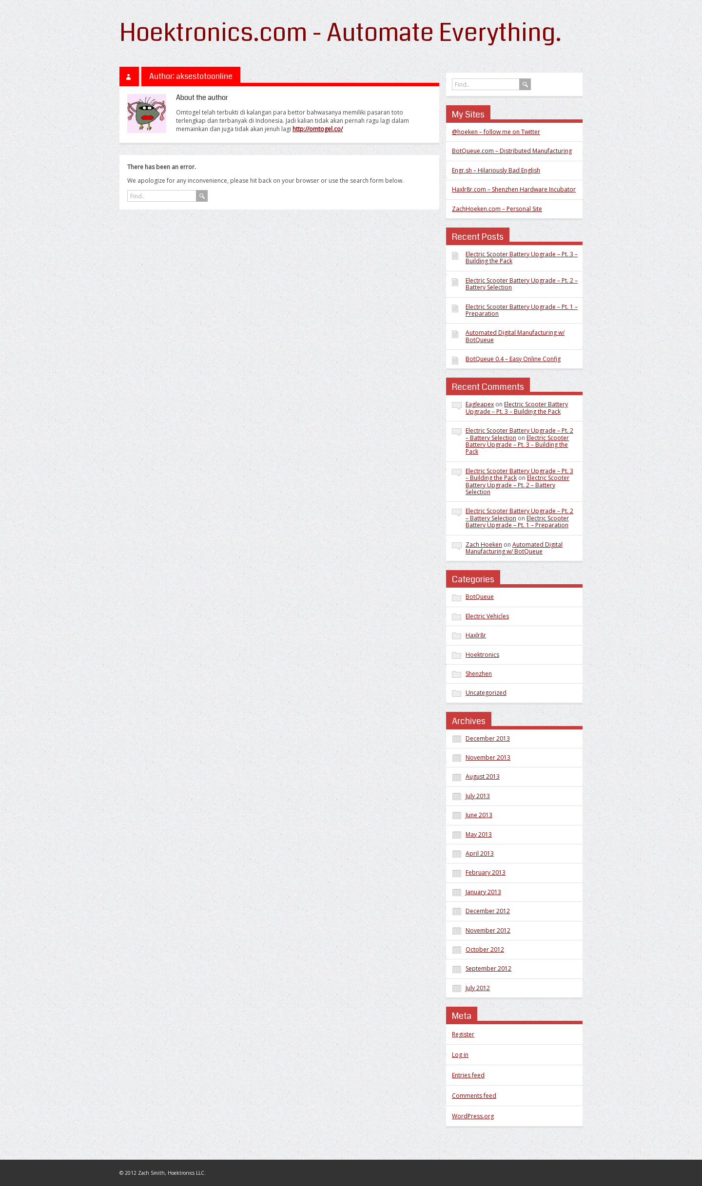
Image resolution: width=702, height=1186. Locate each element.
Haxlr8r (476, 635)
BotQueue (480, 597)
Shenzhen (479, 674)
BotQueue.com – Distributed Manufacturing (512, 151)
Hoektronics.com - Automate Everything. (340, 33)
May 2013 (479, 834)
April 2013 (480, 853)
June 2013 (479, 815)
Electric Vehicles (487, 616)
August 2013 (483, 776)
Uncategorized (486, 693)
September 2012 (488, 968)
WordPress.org (473, 1116)
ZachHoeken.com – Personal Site (497, 209)
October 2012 (485, 949)
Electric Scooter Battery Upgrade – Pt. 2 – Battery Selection (522, 283)
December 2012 (488, 911)
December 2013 (488, 738)
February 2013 (486, 872)
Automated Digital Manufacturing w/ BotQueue (515, 336)
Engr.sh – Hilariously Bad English (496, 170)
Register (463, 1034)
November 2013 (488, 757)
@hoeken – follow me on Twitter (496, 132)
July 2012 (478, 988)
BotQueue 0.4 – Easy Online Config (513, 359)
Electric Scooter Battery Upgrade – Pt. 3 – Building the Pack (522, 257)
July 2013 (478, 796)
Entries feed (468, 1075)
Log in (460, 1055)
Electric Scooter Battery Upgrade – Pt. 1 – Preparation (522, 310)
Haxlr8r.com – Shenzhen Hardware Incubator (514, 189)
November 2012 (488, 930)
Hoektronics (482, 654)
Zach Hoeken (484, 544)
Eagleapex (480, 404)
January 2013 (483, 892)
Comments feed (474, 1095)
